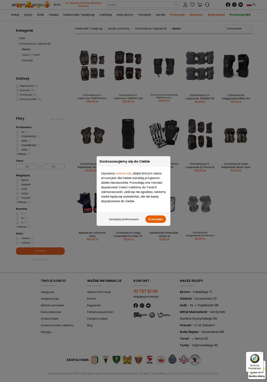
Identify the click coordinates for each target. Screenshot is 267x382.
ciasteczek (123, 169)
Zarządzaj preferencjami (124, 215)
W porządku (155, 215)
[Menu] (261, 354)
